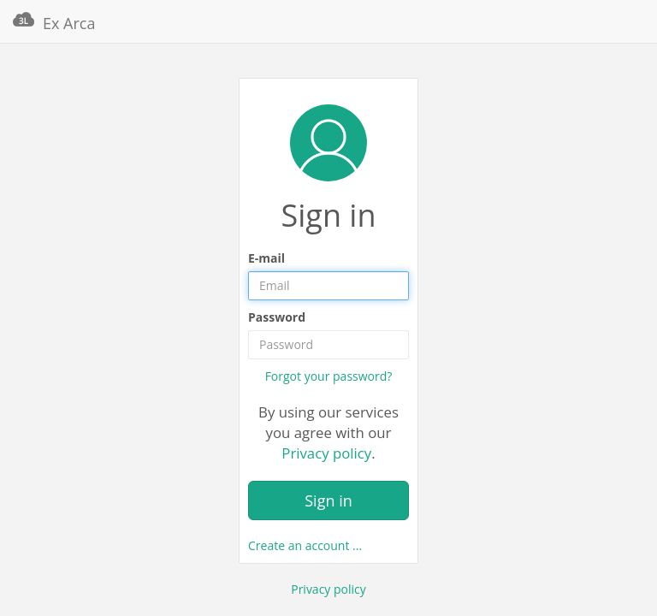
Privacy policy (326, 453)
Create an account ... (305, 545)
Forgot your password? (329, 376)
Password (276, 317)
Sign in (328, 500)
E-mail (266, 258)
